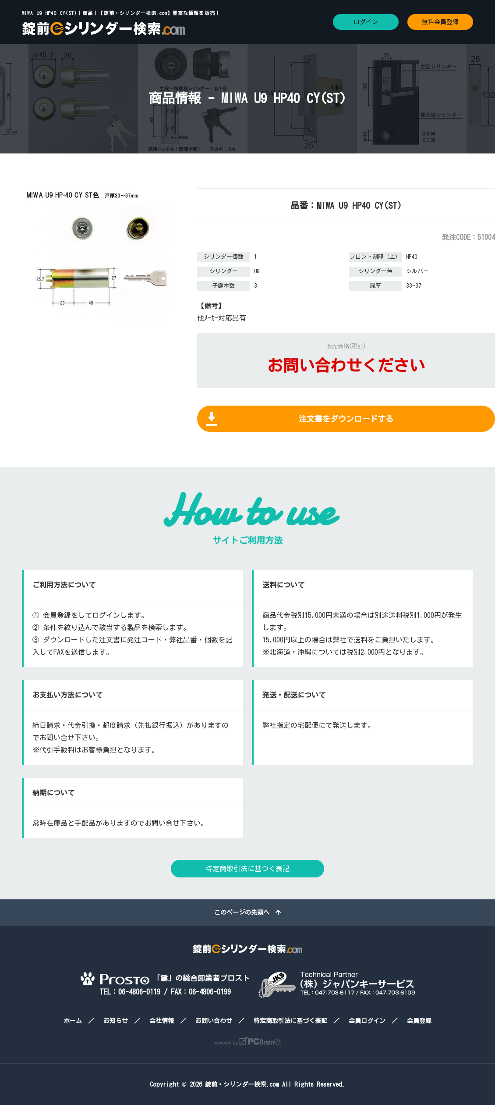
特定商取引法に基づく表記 (247, 868)
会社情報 (161, 1021)
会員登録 (419, 1021)
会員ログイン (367, 1021)
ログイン (366, 22)
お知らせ (115, 1021)
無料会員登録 (440, 22)
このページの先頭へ (247, 912)
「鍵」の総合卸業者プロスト (165, 978)
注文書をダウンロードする (346, 419)
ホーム (73, 1021)
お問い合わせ (213, 1021)
